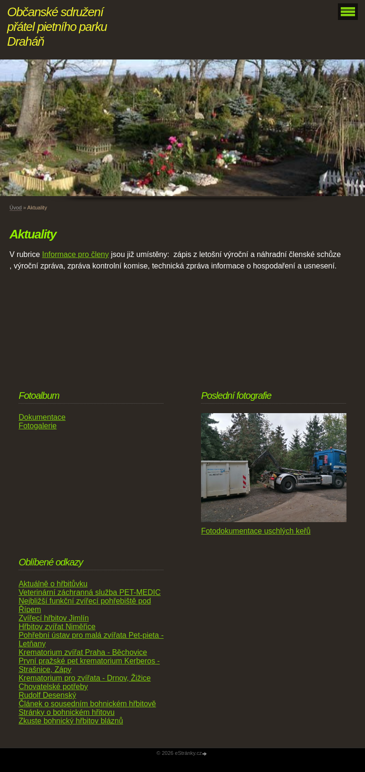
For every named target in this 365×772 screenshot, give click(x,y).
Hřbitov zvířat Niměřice (57, 627)
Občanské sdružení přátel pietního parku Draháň (57, 27)
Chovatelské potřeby (53, 687)
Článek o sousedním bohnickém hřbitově (87, 704)
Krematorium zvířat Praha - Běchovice (83, 652)
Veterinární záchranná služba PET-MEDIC (90, 592)
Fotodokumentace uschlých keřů (255, 531)
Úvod (16, 207)
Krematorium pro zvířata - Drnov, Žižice (85, 678)
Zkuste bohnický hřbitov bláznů (71, 721)
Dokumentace (42, 417)
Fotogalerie (38, 426)
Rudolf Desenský (47, 695)
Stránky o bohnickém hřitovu (67, 712)
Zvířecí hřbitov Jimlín (54, 618)
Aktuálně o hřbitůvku (53, 584)
